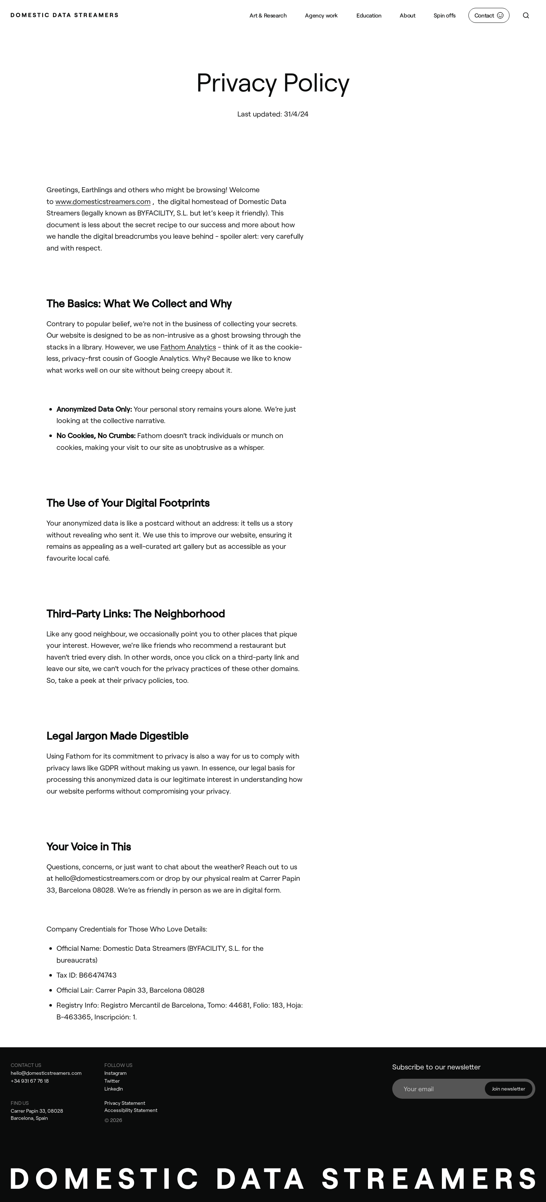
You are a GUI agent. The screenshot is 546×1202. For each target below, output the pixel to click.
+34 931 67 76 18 (30, 1081)
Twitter (112, 1081)
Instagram (115, 1073)
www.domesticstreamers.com (103, 201)
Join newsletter (508, 1089)
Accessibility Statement (130, 1110)
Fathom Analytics (188, 346)
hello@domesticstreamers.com (46, 1073)
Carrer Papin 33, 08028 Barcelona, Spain (37, 1114)
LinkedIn (113, 1089)
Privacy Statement (124, 1103)
